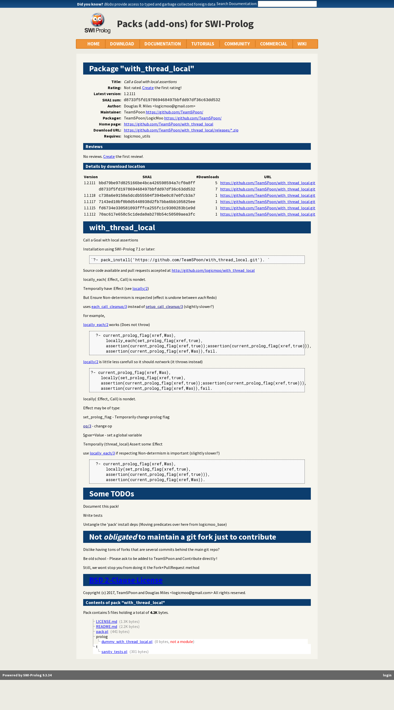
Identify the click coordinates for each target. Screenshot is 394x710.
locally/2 (139, 288)
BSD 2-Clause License (126, 580)
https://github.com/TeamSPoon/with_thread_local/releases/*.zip (181, 130)
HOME (93, 44)
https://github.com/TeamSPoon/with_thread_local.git (267, 182)
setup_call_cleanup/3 (164, 306)
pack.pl (102, 631)
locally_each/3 (102, 453)
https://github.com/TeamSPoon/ (174, 111)
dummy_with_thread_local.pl (127, 641)
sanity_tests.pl (114, 651)
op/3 (87, 425)
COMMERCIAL (273, 44)
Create (148, 87)
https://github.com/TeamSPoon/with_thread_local (168, 123)
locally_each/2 (95, 324)
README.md (106, 626)
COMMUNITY (237, 44)
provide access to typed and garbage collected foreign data (159, 4)
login (387, 675)
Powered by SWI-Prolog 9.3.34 (27, 675)
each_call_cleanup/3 (109, 306)
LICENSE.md (106, 621)
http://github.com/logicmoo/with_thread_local (213, 270)
